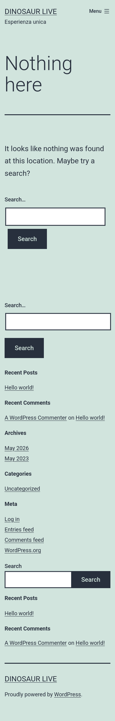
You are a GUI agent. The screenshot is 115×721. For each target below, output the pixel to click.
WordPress (67, 694)
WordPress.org (23, 550)
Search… (15, 199)
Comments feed (24, 540)
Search (13, 566)
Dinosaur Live (31, 11)
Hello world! (19, 387)
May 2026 (17, 448)
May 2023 (17, 458)
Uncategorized (22, 488)
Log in (12, 519)
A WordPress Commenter (36, 417)
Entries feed (19, 529)
